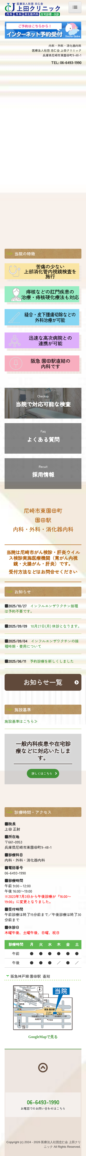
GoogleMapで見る (43, 1037)
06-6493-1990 (70, 62)
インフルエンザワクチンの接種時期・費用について (42, 643)
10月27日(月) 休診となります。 (56, 626)
